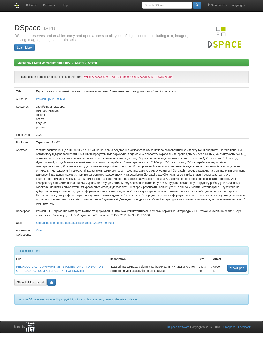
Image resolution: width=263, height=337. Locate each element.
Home (31, 5)
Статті (79, 62)
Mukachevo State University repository (43, 62)
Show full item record (30, 282)
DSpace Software (178, 327)
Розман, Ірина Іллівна (50, 99)
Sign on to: (217, 5)
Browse (49, 5)
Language (238, 5)
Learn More (24, 47)
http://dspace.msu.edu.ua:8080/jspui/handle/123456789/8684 (75, 222)
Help (65, 5)
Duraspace (228, 327)
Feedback (244, 327)
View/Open (237, 268)
